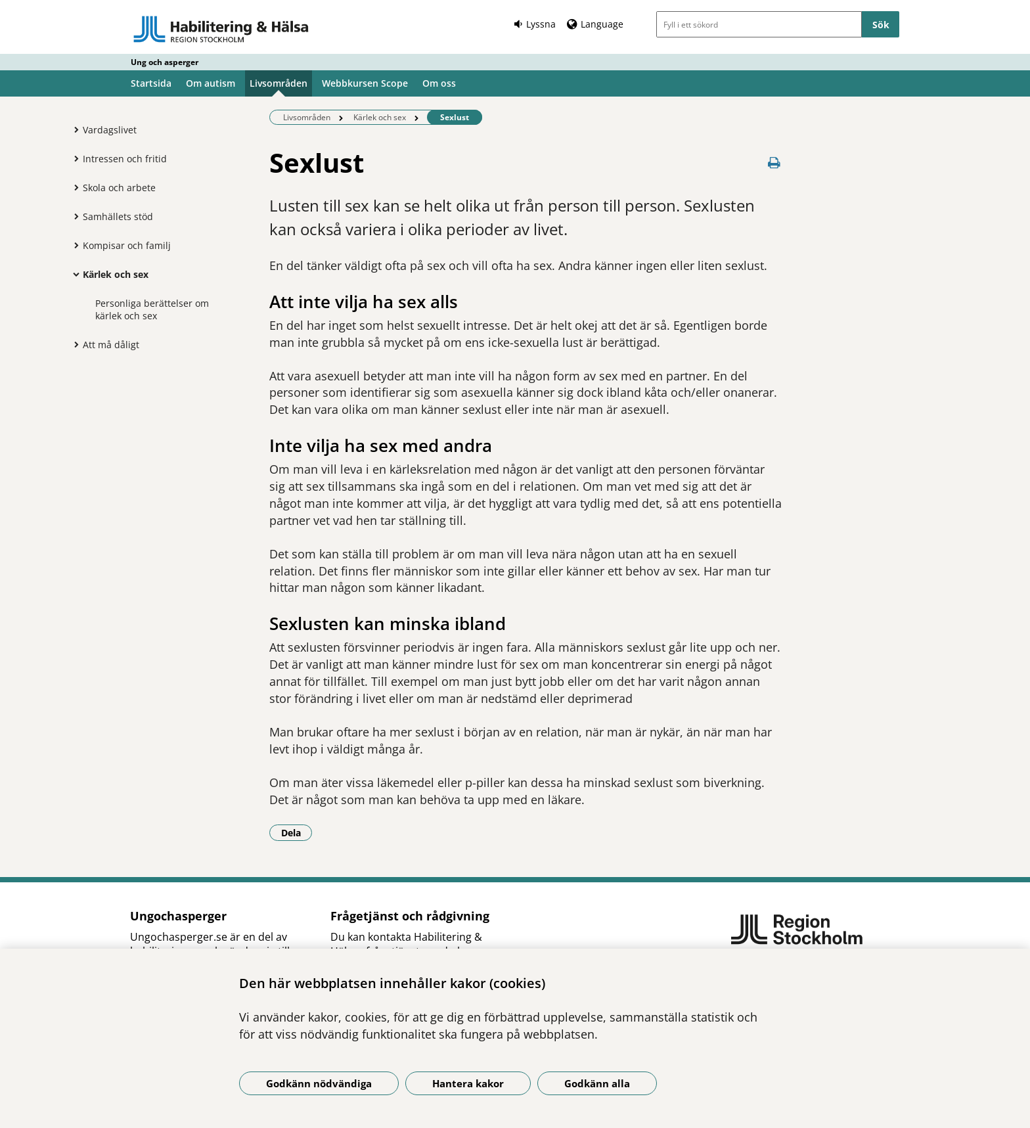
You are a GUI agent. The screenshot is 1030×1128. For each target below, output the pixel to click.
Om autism (210, 83)
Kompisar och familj (127, 245)
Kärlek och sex (115, 274)
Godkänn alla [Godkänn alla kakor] (597, 1083)
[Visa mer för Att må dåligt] (72, 344)
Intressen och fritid (125, 158)
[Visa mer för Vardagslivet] (72, 129)
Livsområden (278, 83)
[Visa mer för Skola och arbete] (72, 187)
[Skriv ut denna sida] (774, 162)
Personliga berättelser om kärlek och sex (152, 309)
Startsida (151, 83)
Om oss (439, 83)
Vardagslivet (110, 130)
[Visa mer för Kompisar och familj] (72, 245)
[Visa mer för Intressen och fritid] (72, 158)
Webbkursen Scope (365, 83)
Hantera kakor (468, 1083)
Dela (297, 832)
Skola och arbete (119, 187)
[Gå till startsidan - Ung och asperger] (221, 29)
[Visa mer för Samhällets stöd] (72, 216)
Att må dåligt (111, 344)
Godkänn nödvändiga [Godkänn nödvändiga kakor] (319, 1083)
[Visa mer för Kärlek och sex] (72, 273)
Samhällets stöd (118, 216)
